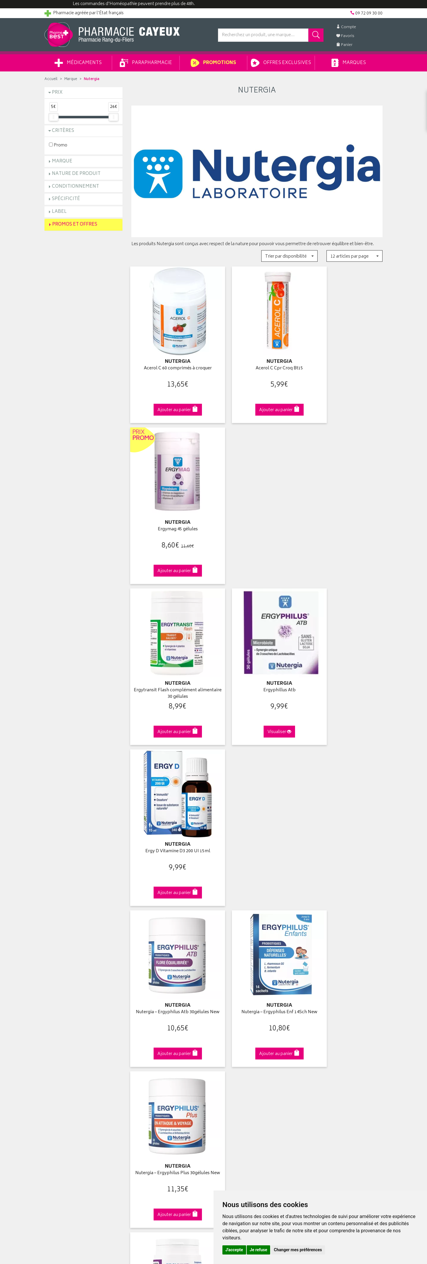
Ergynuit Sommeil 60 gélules (170, 809)
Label (59, 212)
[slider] (53, 117)
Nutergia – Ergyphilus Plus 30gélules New (344, 662)
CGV (135, 1083)
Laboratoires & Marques (153, 1035)
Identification (230, 1028)
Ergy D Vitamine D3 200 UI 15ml (343, 508)
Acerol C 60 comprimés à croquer (170, 358)
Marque (70, 79)
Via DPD (257, 925)
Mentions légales (147, 1090)
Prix (57, 93)
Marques (349, 63)
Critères (63, 131)
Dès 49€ (170, 928)
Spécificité (66, 199)
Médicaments (78, 63)
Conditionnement (75, 187)
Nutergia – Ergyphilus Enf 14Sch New (257, 662)
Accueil (51, 79)
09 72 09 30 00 (344, 925)
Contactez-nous (60, 1049)
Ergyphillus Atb (257, 508)
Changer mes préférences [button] (298, 1249)
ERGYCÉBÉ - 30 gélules (256, 809)
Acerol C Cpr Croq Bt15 (257, 358)
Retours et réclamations (67, 1056)
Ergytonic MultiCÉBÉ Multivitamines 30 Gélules (343, 812)
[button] (289, 256)
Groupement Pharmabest (68, 1035)
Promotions (213, 63)
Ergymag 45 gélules (344, 358)
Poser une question (63, 1042)
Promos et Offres (74, 225)
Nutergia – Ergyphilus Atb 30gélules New (170, 662)
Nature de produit (76, 174)
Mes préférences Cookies (155, 1111)
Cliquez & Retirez (83, 925)
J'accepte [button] (234, 1249)
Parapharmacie (146, 63)
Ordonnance (143, 1069)
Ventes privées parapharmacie (159, 1049)
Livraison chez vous (323, 1035)
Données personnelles (152, 1097)
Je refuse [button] (258, 1249)
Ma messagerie (232, 1062)
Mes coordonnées (235, 1035)
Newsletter (141, 1062)
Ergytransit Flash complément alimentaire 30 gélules (170, 511)
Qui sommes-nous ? (64, 1028)
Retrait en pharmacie (324, 1028)
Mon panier (228, 1049)
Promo (58, 145)
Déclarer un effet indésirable (157, 1076)
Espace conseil (145, 1056)
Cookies (139, 1104)
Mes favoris (228, 1056)
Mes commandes (234, 1042)
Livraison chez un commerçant (334, 1042)
